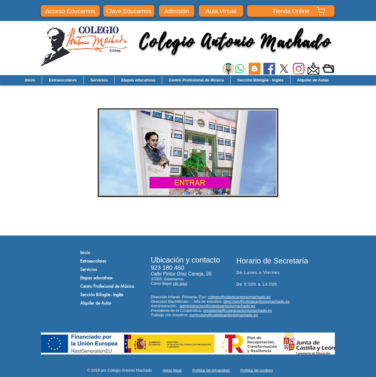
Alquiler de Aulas (95, 303)
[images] (313, 68)
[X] (284, 68)
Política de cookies (256, 370)
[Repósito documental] (328, 68)
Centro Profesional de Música (107, 286)
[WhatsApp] (240, 68)
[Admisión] (176, 11)
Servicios (88, 269)
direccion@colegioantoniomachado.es (256, 301)
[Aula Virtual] (221, 11)
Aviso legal (172, 370)
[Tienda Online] (291, 11)
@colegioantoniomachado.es (230, 306)
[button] (99, 80)
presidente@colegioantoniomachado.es (237, 310)
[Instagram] (299, 68)
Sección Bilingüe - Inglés (101, 294)
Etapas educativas (96, 278)
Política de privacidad (211, 370)
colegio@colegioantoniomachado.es (239, 297)
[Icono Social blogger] (254, 68)
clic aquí (180, 283)
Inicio (85, 252)
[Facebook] (269, 68)
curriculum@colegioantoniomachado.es (224, 315)
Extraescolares (93, 261)
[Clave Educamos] (128, 11)
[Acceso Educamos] (70, 11)
